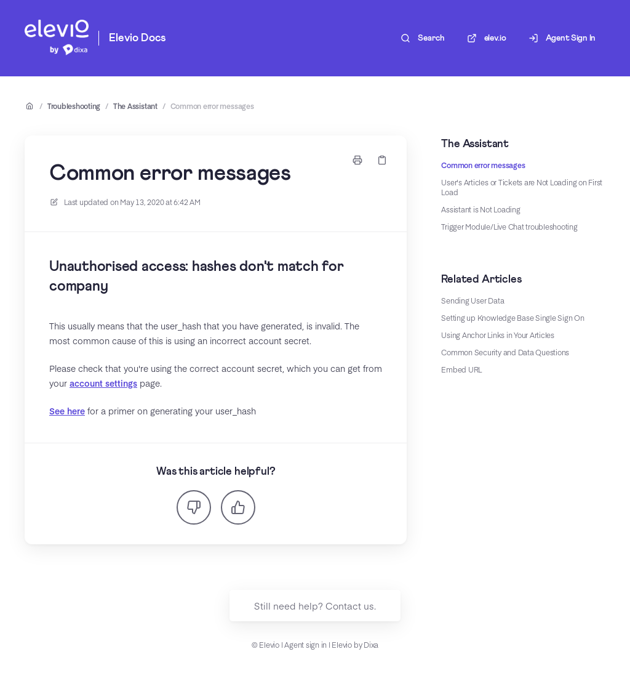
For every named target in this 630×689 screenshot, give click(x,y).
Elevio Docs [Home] (137, 38)
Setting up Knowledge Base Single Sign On (512, 318)
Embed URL (461, 369)
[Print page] (357, 160)
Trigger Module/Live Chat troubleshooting (509, 227)
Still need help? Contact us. (315, 605)
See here (67, 411)
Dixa (371, 645)
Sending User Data (472, 300)
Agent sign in (305, 645)
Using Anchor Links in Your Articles (497, 335)
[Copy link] (382, 160)
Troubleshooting (73, 106)
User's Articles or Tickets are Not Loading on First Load (521, 187)
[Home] (57, 38)
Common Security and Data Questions (505, 352)
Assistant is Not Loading (480, 209)
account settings (103, 383)
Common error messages (212, 106)
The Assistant (135, 106)
